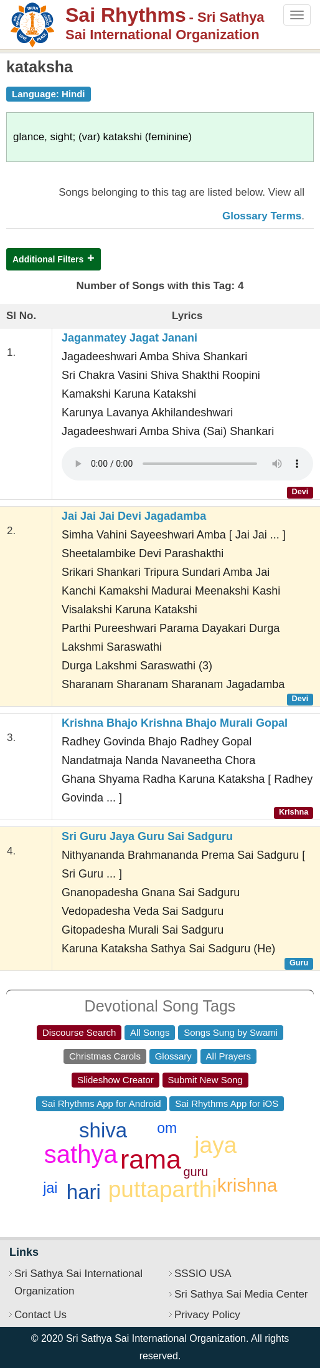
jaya (215, 1145)
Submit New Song (205, 1079)
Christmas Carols (105, 1056)
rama (150, 1159)
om (167, 1128)
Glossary (173, 1056)
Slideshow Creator (115, 1079)
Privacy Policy (207, 1315)
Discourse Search (79, 1032)
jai (50, 1188)
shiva (103, 1130)
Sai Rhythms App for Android (101, 1103)
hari (84, 1191)
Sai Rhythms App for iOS (226, 1103)
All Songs (149, 1032)
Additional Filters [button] (47, 259)
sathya (81, 1154)
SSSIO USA (203, 1274)
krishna (247, 1185)
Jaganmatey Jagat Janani (129, 338)
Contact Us (40, 1315)
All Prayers (229, 1056)
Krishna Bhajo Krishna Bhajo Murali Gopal (175, 723)
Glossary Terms (261, 216)
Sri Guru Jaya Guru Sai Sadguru (147, 836)
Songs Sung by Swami (231, 1032)
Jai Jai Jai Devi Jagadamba (134, 516)
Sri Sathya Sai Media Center (241, 1294)
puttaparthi (162, 1189)
